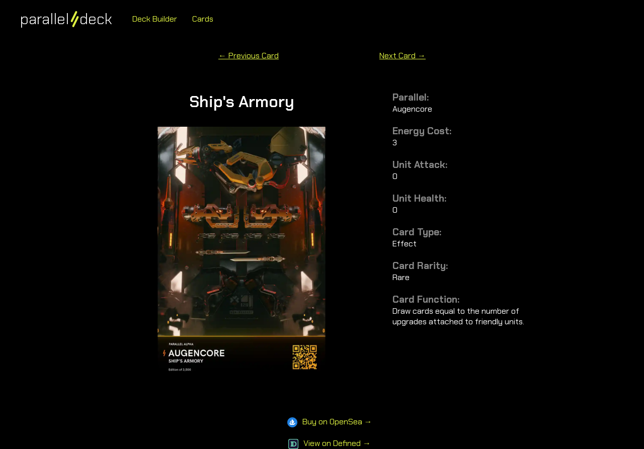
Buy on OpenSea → (329, 421)
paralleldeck (66, 19)
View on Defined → (329, 443)
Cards (202, 19)
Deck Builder (154, 19)
